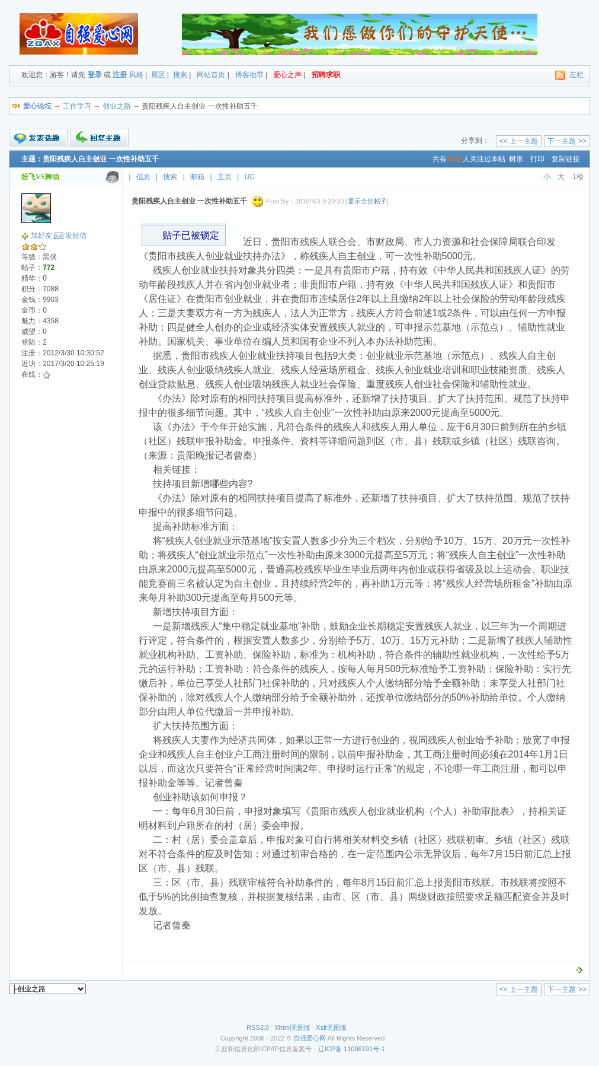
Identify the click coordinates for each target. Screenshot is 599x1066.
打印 (537, 159)
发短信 (76, 235)
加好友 (41, 235)
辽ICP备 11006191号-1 (351, 1048)
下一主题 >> (566, 141)
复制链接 (566, 159)
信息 (143, 177)
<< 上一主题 (518, 141)
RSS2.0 (257, 1027)
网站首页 (211, 75)
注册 (120, 75)
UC (250, 177)
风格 (136, 75)
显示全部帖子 (367, 201)
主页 (224, 177)
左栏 (576, 75)
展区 (158, 75)
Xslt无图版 (331, 1027)
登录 (95, 75)
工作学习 (77, 106)
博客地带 (249, 75)
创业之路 (116, 106)
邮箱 (197, 177)
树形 (516, 159)
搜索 (180, 75)
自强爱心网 (309, 1038)
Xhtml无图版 (292, 1027)
